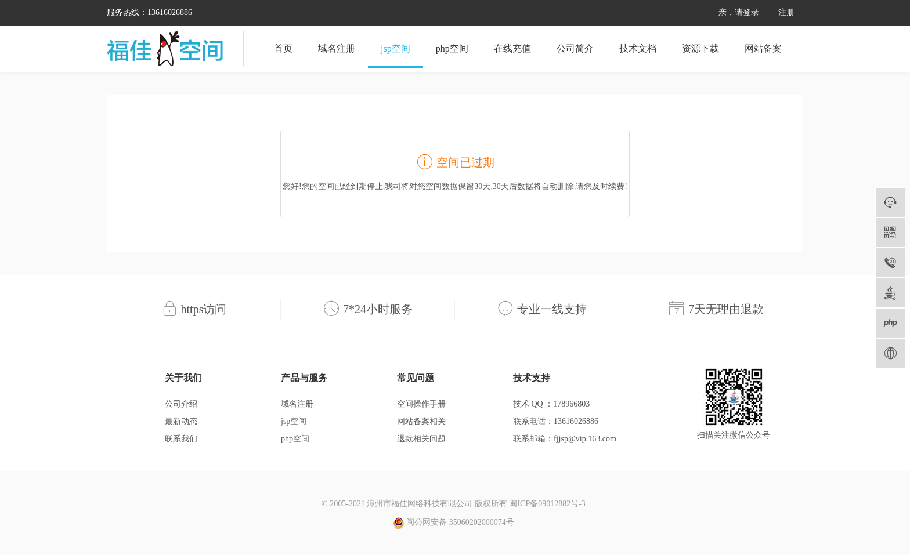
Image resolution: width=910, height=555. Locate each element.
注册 (786, 12)
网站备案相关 (421, 421)
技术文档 (637, 48)
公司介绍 (181, 404)
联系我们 (181, 438)
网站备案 (763, 48)
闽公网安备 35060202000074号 (453, 523)
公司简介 (575, 48)
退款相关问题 (421, 438)
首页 (283, 48)
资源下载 (700, 48)
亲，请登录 (738, 12)
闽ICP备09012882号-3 (547, 503)
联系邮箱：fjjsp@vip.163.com (564, 438)
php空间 (452, 48)
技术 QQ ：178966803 (551, 404)
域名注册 (336, 48)
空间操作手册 (421, 404)
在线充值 (512, 48)
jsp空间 (395, 48)
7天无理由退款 (726, 309)
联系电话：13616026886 (555, 421)
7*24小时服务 (378, 309)
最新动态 (181, 421)
